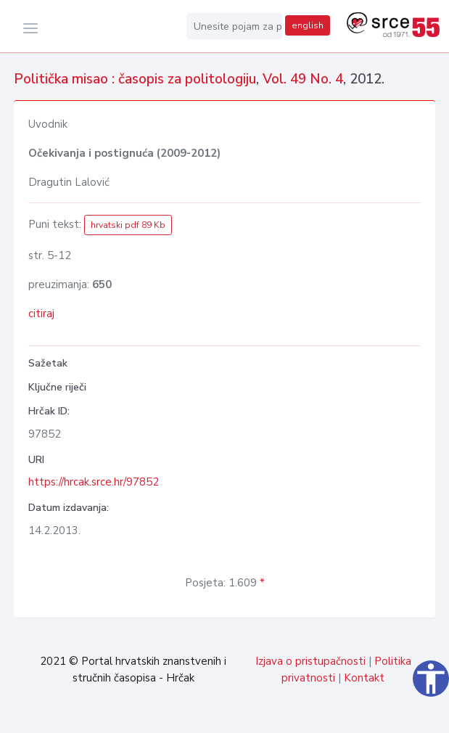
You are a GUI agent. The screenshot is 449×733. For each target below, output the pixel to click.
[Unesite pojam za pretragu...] (234, 26)
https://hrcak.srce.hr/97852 (93, 482)
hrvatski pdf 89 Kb (128, 225)
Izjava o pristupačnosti (310, 661)
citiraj (41, 313)
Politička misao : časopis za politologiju (135, 79)
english (308, 25)
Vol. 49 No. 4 (303, 79)
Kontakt (364, 678)
